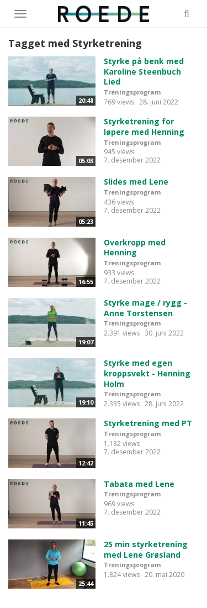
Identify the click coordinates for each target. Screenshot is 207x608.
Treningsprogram (132, 92)
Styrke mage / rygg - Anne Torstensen (145, 307)
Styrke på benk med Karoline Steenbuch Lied (144, 71)
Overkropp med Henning (135, 247)
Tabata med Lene (139, 484)
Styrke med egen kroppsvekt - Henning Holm (147, 373)
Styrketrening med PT (148, 423)
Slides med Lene (136, 181)
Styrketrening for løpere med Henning (144, 126)
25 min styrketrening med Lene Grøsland (146, 549)
